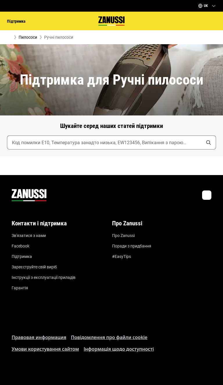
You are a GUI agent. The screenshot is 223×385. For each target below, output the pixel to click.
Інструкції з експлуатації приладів (43, 277)
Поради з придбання (131, 246)
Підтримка (22, 256)
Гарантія (20, 288)
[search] (208, 142)
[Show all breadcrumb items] (9, 37)
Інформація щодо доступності (119, 349)
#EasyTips (121, 256)
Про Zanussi (123, 235)
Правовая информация (39, 337)
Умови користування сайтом (45, 349)
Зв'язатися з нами (29, 235)
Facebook (20, 246)
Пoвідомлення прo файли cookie (109, 337)
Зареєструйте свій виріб (34, 267)
